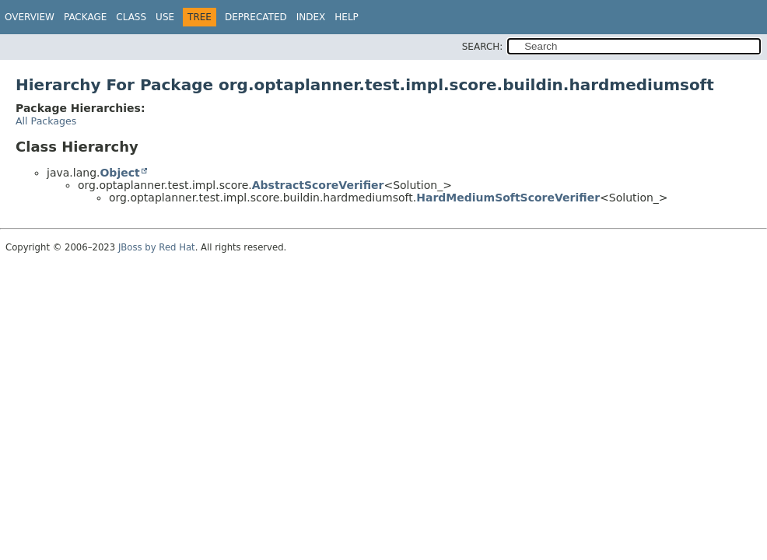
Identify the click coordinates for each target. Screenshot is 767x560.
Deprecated (256, 17)
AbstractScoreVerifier (318, 185)
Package (85, 17)
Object (119, 172)
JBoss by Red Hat (156, 247)
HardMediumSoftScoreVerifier (508, 197)
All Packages (46, 121)
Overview (29, 17)
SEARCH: (482, 46)
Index (311, 17)
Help (346, 17)
